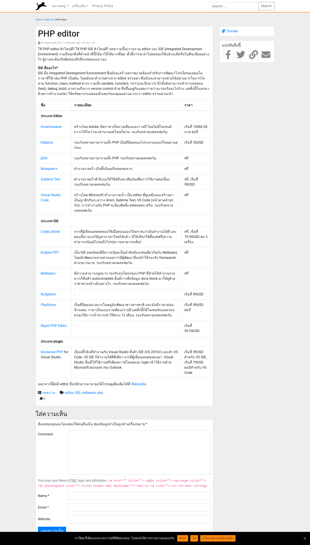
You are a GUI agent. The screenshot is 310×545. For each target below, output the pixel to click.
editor (69, 393)
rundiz (41, 6)
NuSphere (48, 294)
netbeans (89, 393)
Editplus (47, 142)
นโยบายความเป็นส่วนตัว (217, 538)
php (100, 393)
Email (43, 507)
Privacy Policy (102, 6)
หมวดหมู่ (59, 6)
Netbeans (48, 273)
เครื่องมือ (79, 6)
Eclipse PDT (50, 252)
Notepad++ (49, 169)
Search (266, 6)
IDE (77, 393)
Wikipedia (138, 384)
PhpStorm (48, 305)
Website (44, 519)
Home (39, 19)
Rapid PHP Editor (54, 326)
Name (44, 496)
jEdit (44, 158)
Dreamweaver (51, 127)
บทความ (48, 19)
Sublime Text (50, 179)
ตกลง (182, 538)
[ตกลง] (304, 538)
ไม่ (194, 538)
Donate (232, 31)
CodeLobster (50, 232)
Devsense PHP (52, 352)
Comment (45, 434)
